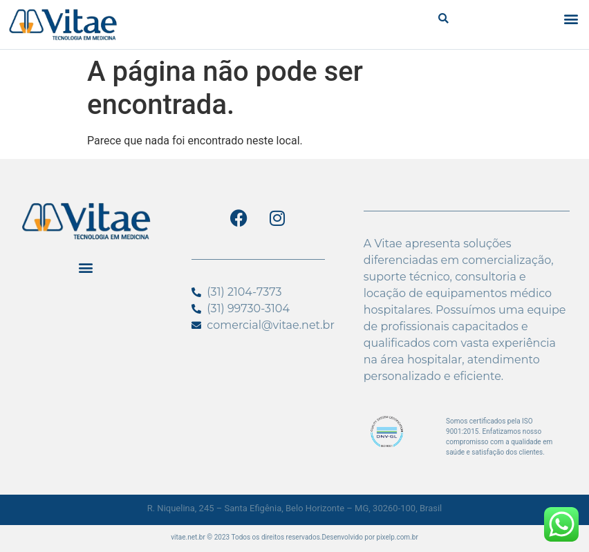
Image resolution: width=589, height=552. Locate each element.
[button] (443, 18)
